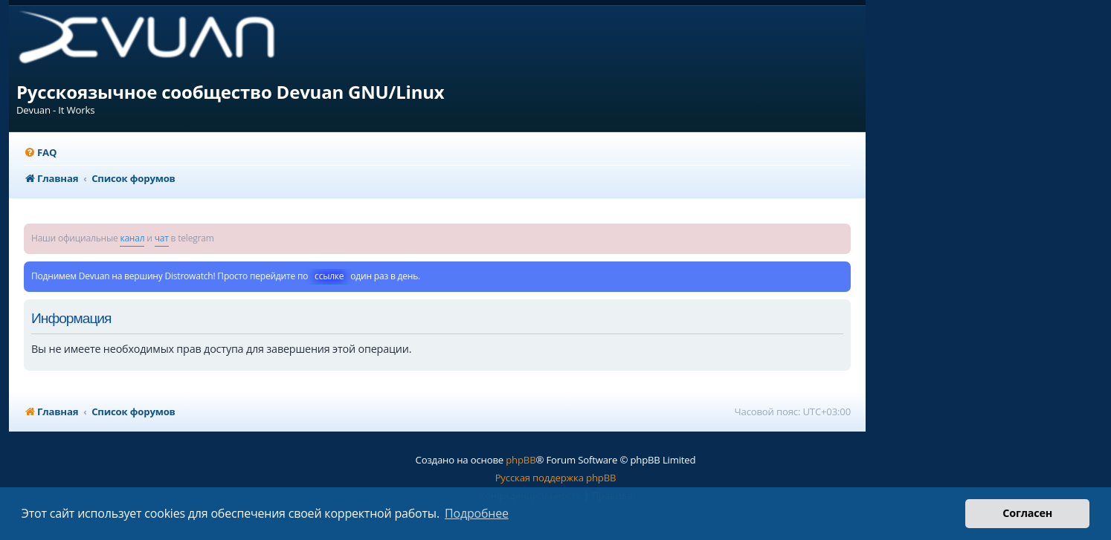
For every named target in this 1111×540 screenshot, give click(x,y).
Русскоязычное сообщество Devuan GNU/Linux (230, 91)
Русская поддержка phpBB (555, 477)
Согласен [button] (1027, 513)
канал (132, 238)
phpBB (520, 459)
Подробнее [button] (477, 513)
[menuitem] (40, 152)
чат (162, 238)
